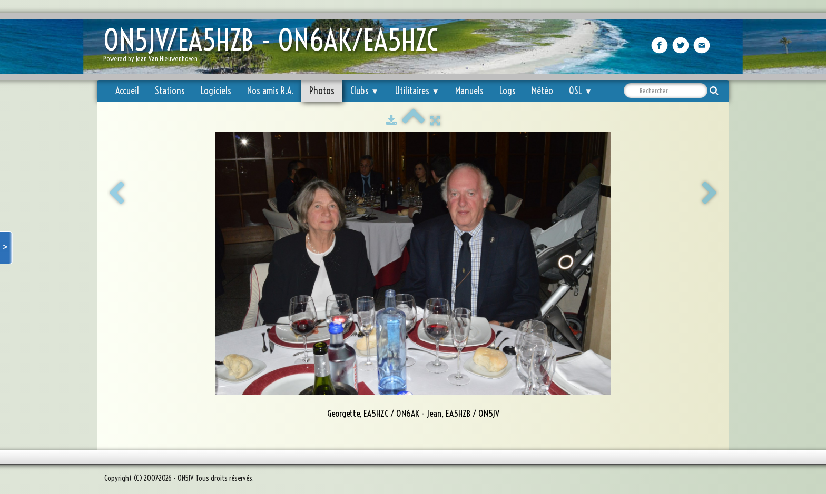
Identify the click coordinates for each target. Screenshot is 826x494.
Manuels (469, 91)
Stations (170, 91)
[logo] (274, 47)
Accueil (127, 91)
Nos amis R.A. (270, 91)
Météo (542, 91)
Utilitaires (417, 91)
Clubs (364, 91)
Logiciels (216, 91)
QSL (580, 91)
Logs (507, 91)
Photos (322, 91)
